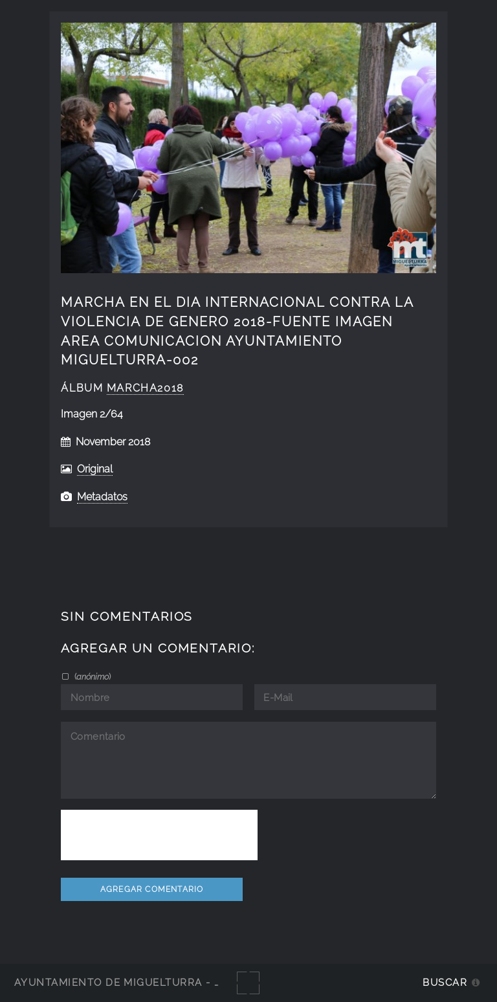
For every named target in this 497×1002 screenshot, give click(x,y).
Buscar (445, 982)
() (91, 676)
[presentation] (159, 835)
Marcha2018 (145, 388)
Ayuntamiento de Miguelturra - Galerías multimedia (177, 982)
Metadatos (102, 497)
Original (95, 469)
